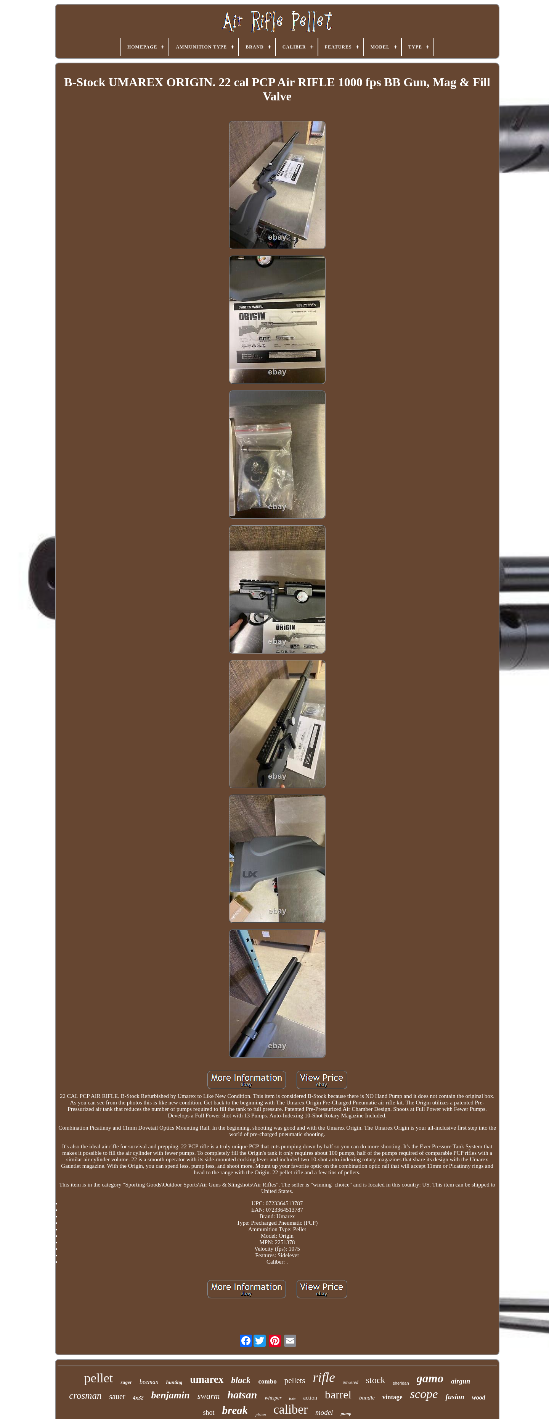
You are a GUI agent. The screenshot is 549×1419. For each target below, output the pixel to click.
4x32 (138, 1398)
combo (267, 1381)
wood (478, 1397)
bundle (367, 1398)
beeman (149, 1382)
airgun (460, 1381)
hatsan (242, 1395)
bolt (292, 1399)
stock (375, 1380)
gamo (430, 1378)
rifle (324, 1377)
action (310, 1398)
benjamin (170, 1395)
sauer (117, 1396)
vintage (392, 1397)
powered (350, 1382)
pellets (294, 1380)
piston (260, 1414)
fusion (454, 1397)
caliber (290, 1409)
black (240, 1380)
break (235, 1410)
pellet (98, 1378)
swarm (208, 1396)
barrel (338, 1394)
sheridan (401, 1383)
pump (345, 1413)
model (324, 1412)
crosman (85, 1395)
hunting (174, 1382)
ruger (126, 1382)
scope (424, 1394)
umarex (206, 1379)
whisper (273, 1398)
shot (209, 1412)
